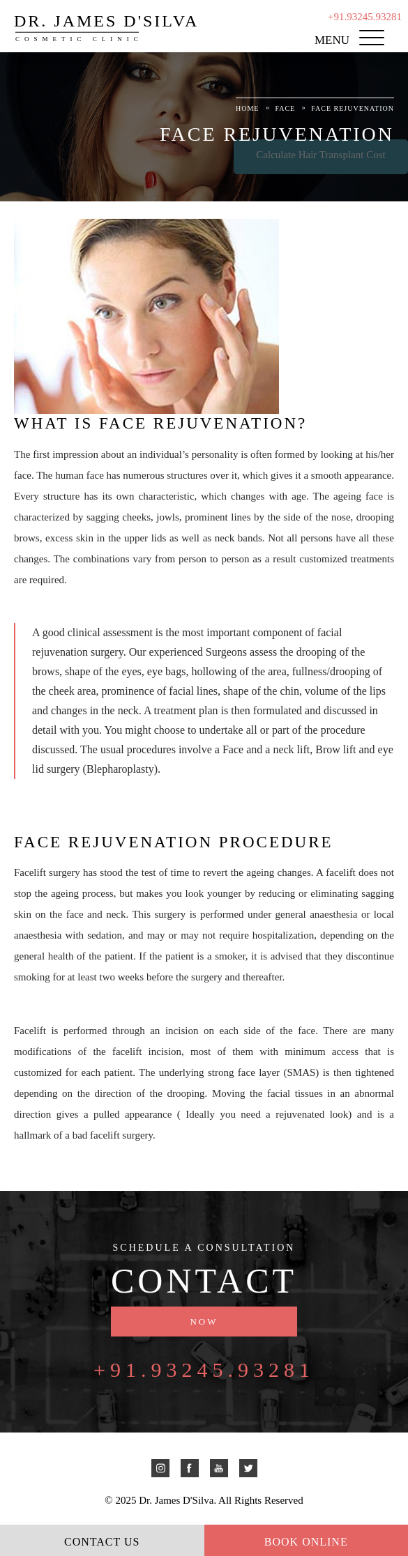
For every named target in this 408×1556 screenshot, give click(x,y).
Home (247, 108)
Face (285, 108)
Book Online (306, 1542)
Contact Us (101, 1542)
